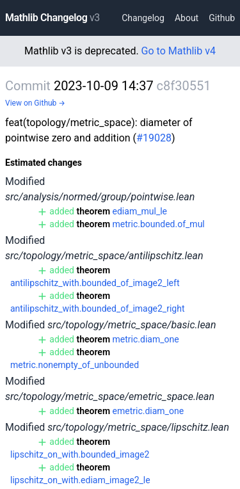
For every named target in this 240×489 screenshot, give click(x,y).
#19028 (154, 138)
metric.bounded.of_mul (159, 224)
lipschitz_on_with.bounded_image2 (79, 454)
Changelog (143, 18)
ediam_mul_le (140, 211)
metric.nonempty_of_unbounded (74, 365)
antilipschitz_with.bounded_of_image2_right (97, 308)
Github (222, 18)
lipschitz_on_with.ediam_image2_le (80, 480)
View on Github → (35, 103)
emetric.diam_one (148, 411)
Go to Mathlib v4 (178, 51)
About (186, 18)
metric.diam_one (146, 339)
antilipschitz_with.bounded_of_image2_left (94, 283)
